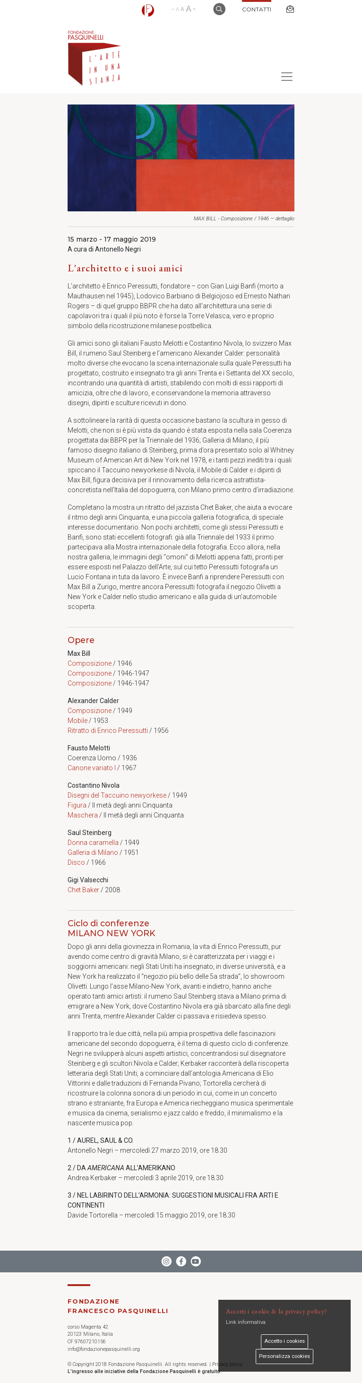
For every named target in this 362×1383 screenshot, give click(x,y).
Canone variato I (92, 768)
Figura (77, 805)
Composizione (90, 663)
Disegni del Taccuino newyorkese (117, 795)
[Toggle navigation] (284, 77)
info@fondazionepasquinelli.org (104, 1349)
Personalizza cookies (284, 1356)
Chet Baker (83, 890)
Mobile (77, 720)
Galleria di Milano (93, 852)
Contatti (256, 9)
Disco (76, 862)
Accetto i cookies (284, 1341)
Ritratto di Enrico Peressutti (108, 730)
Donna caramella (93, 842)
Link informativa (246, 1322)
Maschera (83, 815)
